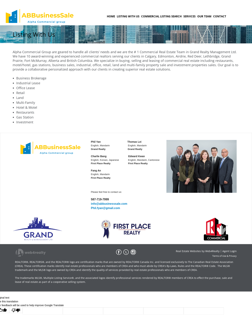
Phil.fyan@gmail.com (105, 208)
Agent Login (229, 251)
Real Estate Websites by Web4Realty (198, 251)
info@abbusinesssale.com (109, 203)
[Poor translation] (16, 310)
